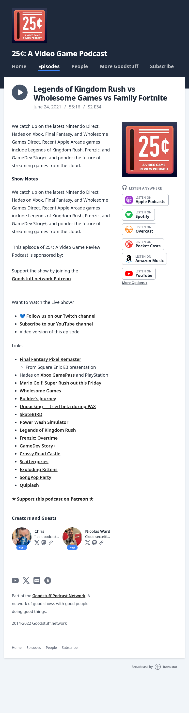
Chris (39, 531)
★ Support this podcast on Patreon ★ (52, 499)
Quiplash (29, 485)
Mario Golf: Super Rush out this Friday (60, 383)
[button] (20, 92)
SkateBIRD (31, 414)
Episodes (49, 66)
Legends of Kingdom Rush (48, 430)
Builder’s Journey (38, 398)
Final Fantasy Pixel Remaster (50, 359)
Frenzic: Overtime (39, 438)
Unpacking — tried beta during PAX (58, 406)
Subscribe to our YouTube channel (56, 324)
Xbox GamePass (58, 375)
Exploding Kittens (39, 469)
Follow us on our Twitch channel (60, 316)
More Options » (134, 282)
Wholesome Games (40, 391)
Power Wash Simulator (44, 422)
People (79, 66)
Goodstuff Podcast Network (58, 595)
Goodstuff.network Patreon (41, 279)
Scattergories (34, 461)
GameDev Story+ (38, 446)
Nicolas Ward (97, 531)
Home (19, 66)
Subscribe (162, 66)
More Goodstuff (119, 66)
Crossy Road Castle (40, 454)
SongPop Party (35, 477)
